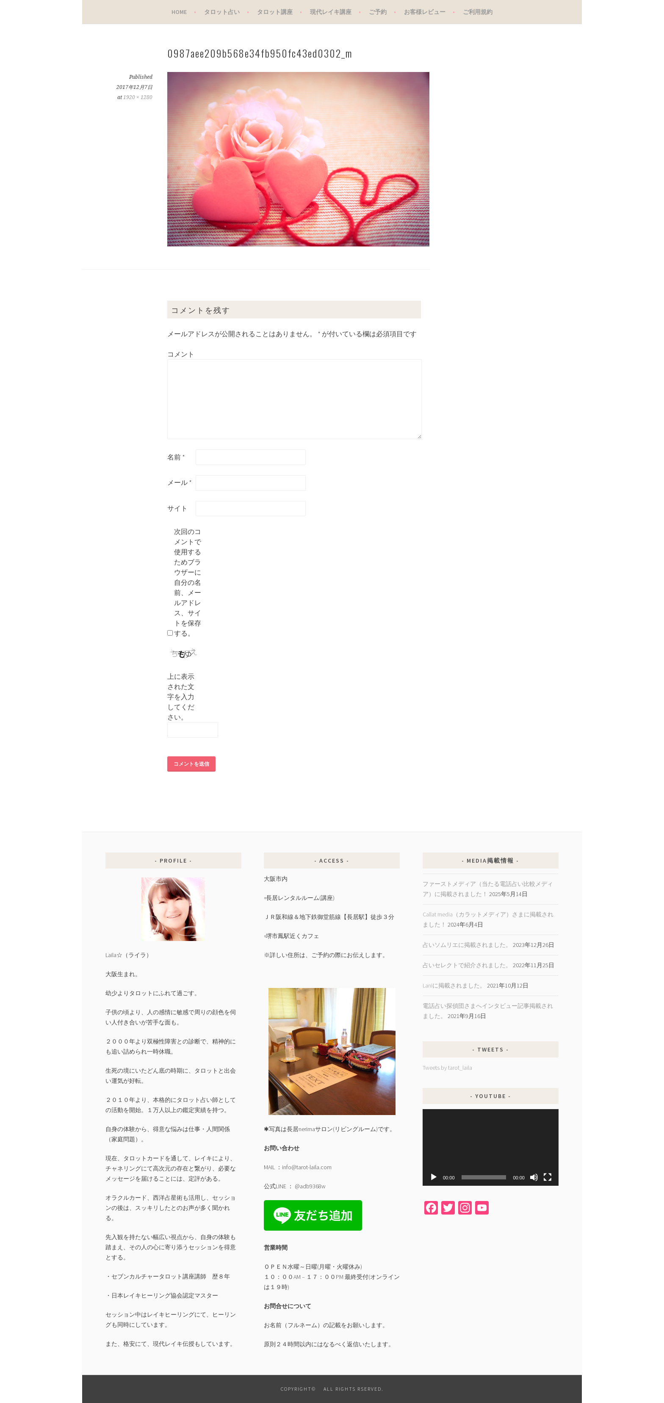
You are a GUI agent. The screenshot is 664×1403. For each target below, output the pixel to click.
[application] (491, 1147)
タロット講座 (275, 12)
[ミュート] (534, 1177)
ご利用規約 (477, 12)
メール (179, 482)
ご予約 (378, 12)
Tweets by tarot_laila (447, 1067)
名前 (176, 457)
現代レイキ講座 (330, 12)
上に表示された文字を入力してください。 (180, 696)
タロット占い (222, 12)
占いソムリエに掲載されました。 (467, 945)
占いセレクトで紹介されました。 (467, 965)
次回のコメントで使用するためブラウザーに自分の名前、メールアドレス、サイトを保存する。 (187, 582)
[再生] (433, 1177)
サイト (177, 508)
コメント (180, 354)
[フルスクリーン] (547, 1177)
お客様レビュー (424, 12)
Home (179, 12)
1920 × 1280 (137, 97)
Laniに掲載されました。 (454, 985)
